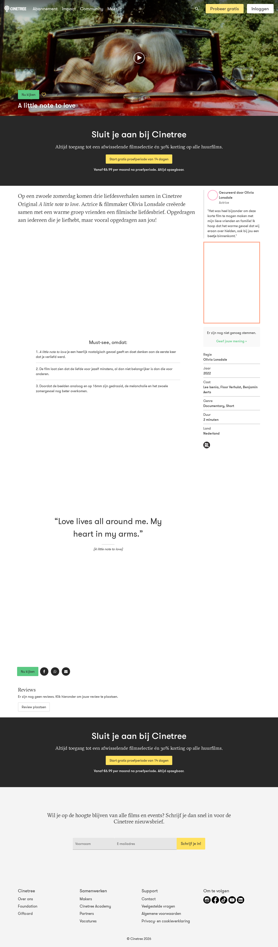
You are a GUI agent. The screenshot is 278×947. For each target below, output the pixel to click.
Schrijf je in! (191, 843)
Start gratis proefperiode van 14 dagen (139, 159)
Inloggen (260, 8)
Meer (114, 8)
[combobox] (197, 9)
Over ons (25, 899)
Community (91, 8)
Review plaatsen (34, 707)
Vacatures (88, 921)
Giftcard (25, 913)
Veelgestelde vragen (158, 906)
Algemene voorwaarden (161, 913)
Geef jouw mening (230, 341)
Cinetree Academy (95, 906)
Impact (69, 8)
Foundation (27, 906)
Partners (87, 913)
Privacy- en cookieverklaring (166, 921)
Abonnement (45, 8)
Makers (86, 899)
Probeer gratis (224, 8)
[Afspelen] (139, 57)
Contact (149, 899)
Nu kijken (28, 94)
